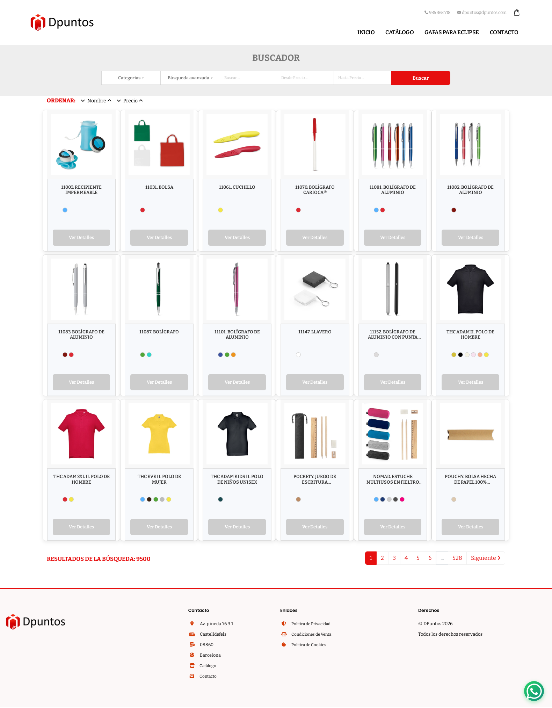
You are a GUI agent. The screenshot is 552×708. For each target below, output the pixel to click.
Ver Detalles (81, 238)
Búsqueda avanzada (189, 77)
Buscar (421, 78)
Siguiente (486, 560)
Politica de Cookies (311, 647)
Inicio (366, 32)
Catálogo (399, 32)
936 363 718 (437, 12)
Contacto (504, 32)
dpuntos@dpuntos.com (482, 12)
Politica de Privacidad (313, 626)
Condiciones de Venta (313, 636)
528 (457, 560)
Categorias (129, 77)
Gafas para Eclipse (451, 32)
